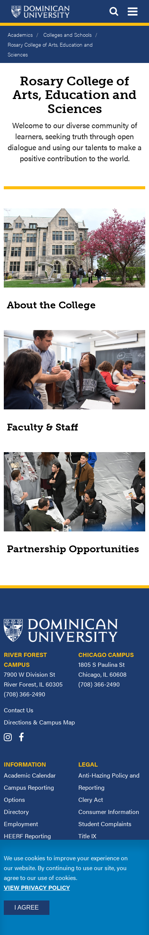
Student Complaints (105, 823)
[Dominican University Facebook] (24, 738)
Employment (21, 823)
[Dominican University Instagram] (10, 738)
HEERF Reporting (27, 835)
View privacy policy (37, 887)
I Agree (26, 907)
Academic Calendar (30, 775)
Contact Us (18, 710)
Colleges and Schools (67, 34)
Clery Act (90, 799)
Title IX (87, 835)
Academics (20, 34)
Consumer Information (108, 811)
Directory (16, 811)
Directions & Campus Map (39, 722)
